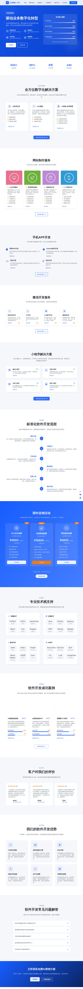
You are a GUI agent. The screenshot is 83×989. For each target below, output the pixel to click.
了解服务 (11, 45)
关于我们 (64, 2)
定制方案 (22, 45)
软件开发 (57, 2)
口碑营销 (49, 2)
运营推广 (40, 2)
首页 (25, 2)
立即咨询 (73, 2)
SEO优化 (32, 2)
